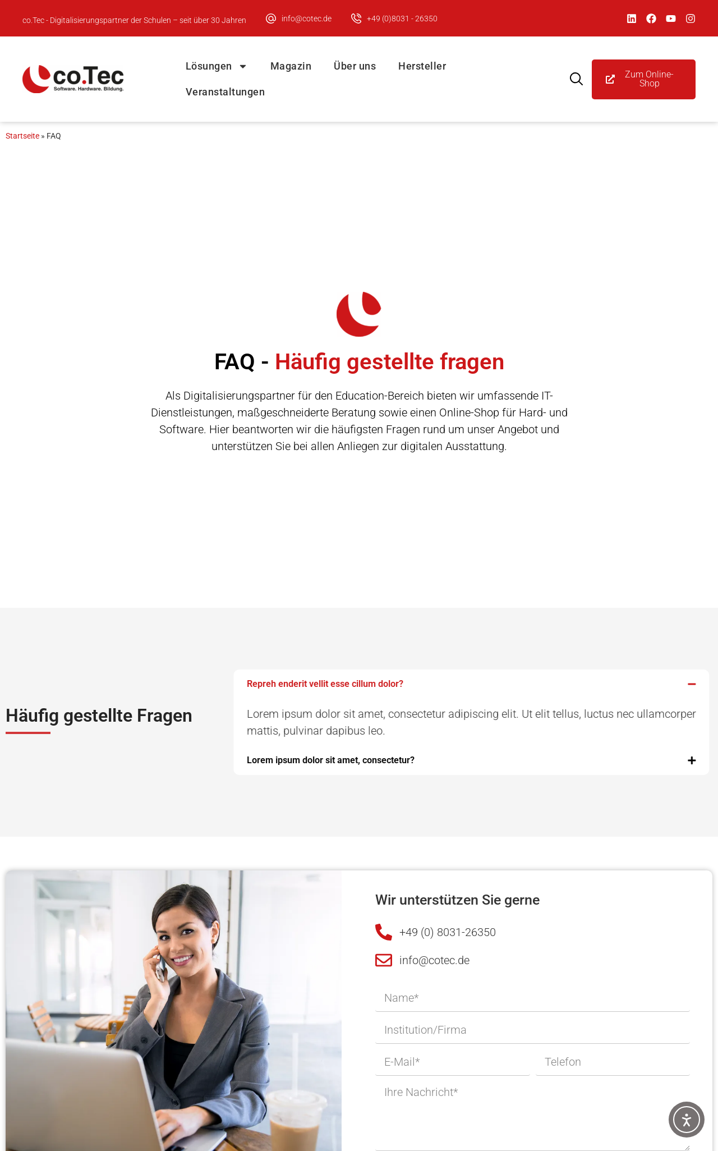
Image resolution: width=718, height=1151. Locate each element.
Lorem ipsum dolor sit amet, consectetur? (294, 760)
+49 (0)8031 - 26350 (402, 18)
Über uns (355, 66)
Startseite (22, 135)
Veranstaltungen (225, 92)
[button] (435, 684)
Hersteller (422, 66)
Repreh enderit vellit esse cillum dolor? (288, 683)
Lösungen (217, 66)
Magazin (291, 66)
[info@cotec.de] (271, 18)
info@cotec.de (307, 18)
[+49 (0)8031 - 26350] (356, 18)
